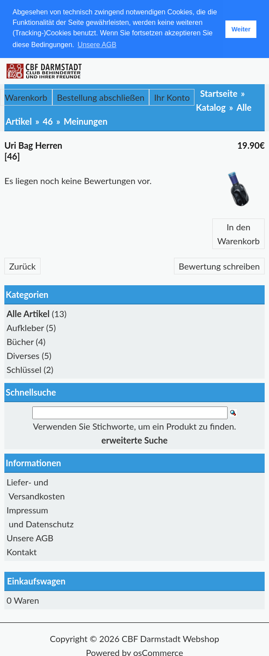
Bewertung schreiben (219, 265)
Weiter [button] (241, 29)
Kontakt (22, 551)
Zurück (22, 265)
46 (48, 121)
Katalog (210, 107)
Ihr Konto (172, 97)
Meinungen (86, 121)
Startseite (219, 93)
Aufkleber (25, 327)
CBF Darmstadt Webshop (170, 637)
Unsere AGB (30, 537)
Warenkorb (26, 97)
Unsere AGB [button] (97, 44)
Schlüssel (24, 369)
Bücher (20, 341)
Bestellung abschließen (101, 97)
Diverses (23, 355)
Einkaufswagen (36, 580)
